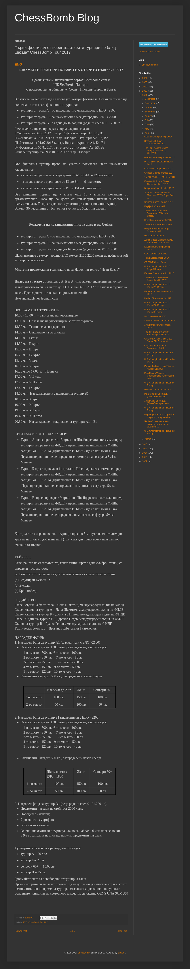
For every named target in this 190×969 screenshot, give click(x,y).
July (147, 120)
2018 (145, 91)
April (147, 133)
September (150, 111)
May (147, 129)
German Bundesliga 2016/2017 (159, 157)
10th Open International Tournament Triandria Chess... (156, 213)
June (147, 124)
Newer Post (21, 931)
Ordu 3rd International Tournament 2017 (155, 347)
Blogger (121, 952)
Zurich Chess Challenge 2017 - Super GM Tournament (159, 241)
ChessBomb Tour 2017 (38, 922)
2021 (145, 78)
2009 (145, 461)
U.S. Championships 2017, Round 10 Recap (157, 303)
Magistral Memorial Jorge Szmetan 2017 (156, 230)
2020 (145, 82)
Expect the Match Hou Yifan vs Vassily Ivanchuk (159, 367)
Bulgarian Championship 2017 (159, 188)
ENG (18, 64)
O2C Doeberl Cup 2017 (155, 253)
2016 (145, 444)
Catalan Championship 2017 (158, 136)
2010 (145, 457)
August (148, 116)
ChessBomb (84, 952)
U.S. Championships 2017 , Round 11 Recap (157, 285)
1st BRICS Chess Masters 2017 (159, 177)
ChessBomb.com (150, 65)
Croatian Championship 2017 (158, 168)
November (150, 103)
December (150, 99)
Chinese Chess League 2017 (158, 202)
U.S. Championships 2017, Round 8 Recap (157, 310)
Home (72, 931)
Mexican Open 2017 (154, 235)
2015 (145, 448)
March (148, 439)
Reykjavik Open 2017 (154, 206)
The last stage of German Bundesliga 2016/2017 (156, 333)
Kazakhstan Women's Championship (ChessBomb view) (159, 376)
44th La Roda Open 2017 (156, 258)
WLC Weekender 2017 (155, 316)
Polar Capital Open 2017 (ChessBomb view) (156, 395)
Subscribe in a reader (149, 51)
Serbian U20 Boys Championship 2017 (155, 142)
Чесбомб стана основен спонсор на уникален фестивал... (156, 424)
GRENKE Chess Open (155, 262)
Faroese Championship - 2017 (159, 273)
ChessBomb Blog (57, 17)
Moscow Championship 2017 (158, 389)
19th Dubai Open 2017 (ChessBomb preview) (156, 402)
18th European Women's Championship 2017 (156, 278)
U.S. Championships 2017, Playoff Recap (157, 267)
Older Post (122, 931)
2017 (25, 922)
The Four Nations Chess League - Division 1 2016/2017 (156, 151)
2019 (145, 86)
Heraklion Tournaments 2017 (158, 220)
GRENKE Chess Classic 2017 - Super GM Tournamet (159, 340)
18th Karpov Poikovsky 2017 (158, 224)
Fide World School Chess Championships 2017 (156, 182)
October (149, 107)
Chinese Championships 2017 (159, 173)
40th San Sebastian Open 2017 (159, 320)
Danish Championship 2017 (157, 298)
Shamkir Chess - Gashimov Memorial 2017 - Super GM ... (159, 195)
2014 (145, 453)
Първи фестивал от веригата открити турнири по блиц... (159, 416)
